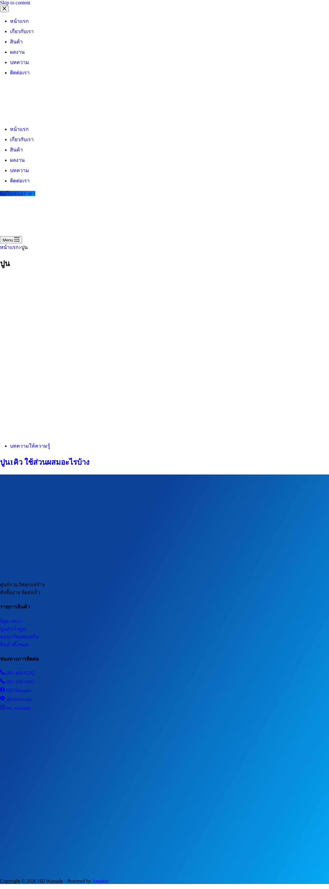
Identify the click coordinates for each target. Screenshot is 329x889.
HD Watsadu (16, 690)
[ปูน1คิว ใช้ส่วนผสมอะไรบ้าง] (119, 434)
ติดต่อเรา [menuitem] (20, 72)
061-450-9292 (17, 673)
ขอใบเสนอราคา (17, 193)
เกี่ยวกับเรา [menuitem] (22, 31)
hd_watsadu (15, 708)
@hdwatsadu (16, 699)
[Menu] (11, 239)
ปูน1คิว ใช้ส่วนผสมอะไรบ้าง (45, 462)
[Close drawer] (4, 9)
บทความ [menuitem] (19, 62)
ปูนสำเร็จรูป (13, 629)
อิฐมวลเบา (11, 621)
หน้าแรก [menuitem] (19, 21)
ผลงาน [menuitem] (17, 52)
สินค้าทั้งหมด (14, 644)
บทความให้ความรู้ (30, 446)
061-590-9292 (17, 681)
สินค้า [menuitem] (16, 41)
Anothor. (100, 881)
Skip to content (15, 2)
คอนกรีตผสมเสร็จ (19, 636)
